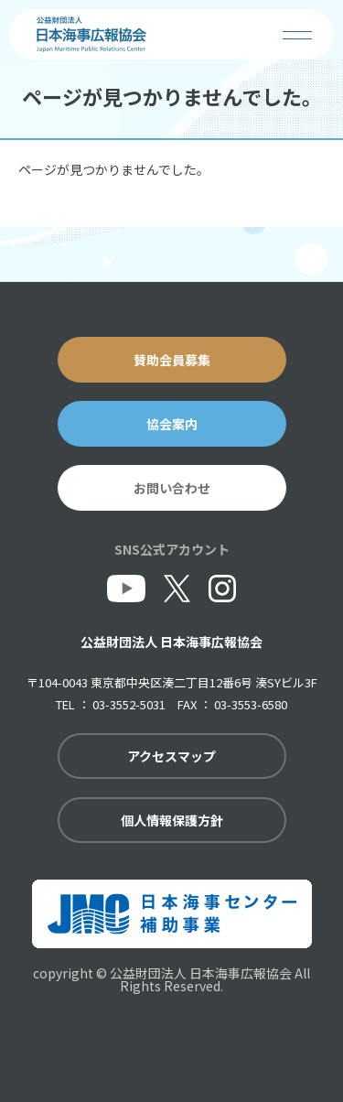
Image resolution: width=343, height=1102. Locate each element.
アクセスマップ (171, 756)
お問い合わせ (172, 488)
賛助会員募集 (172, 360)
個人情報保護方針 (172, 820)
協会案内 (172, 424)
